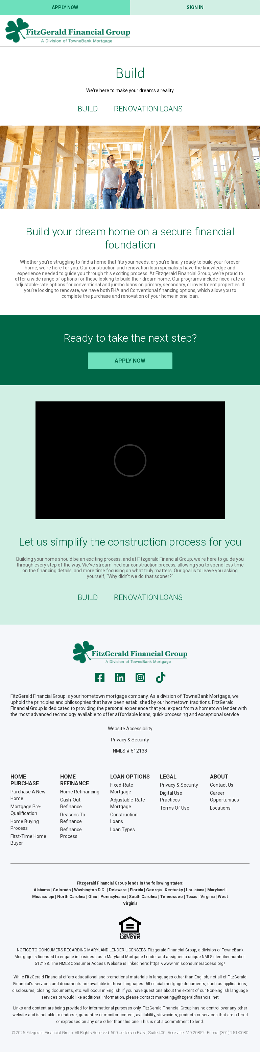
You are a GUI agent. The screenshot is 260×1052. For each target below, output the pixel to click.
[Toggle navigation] (246, 30)
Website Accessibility (130, 728)
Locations (220, 808)
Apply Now (65, 7)
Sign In (195, 7)
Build (88, 109)
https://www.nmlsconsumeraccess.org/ (187, 963)
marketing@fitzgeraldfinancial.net (187, 997)
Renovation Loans (148, 109)
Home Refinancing (79, 791)
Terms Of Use (174, 808)
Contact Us (221, 785)
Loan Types (122, 829)
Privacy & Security (130, 739)
